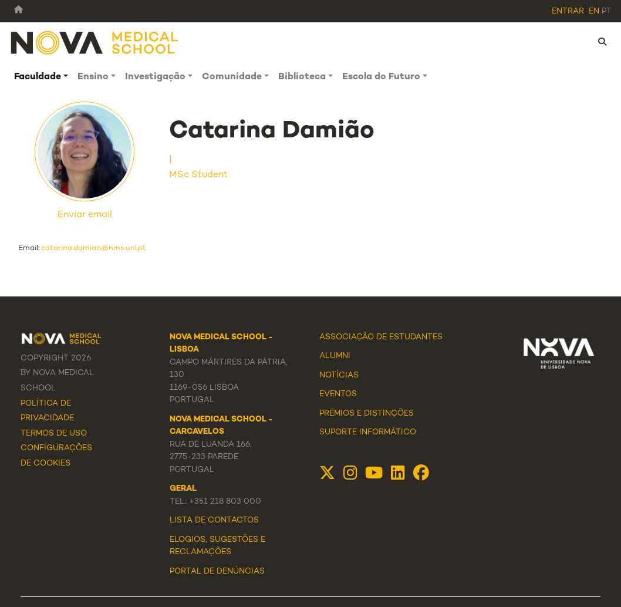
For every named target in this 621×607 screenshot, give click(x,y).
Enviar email (85, 215)
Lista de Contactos (214, 521)
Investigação (155, 77)
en (594, 12)
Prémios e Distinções (366, 414)
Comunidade (232, 77)
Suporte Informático (367, 433)
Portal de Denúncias (217, 572)
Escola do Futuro (381, 77)
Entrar (568, 12)
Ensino (93, 77)
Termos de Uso (54, 434)
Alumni (334, 356)
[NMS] (95, 42)
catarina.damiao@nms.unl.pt (93, 248)
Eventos (338, 394)
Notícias (339, 376)
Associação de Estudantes (381, 337)
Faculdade (37, 77)
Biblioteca (302, 77)
